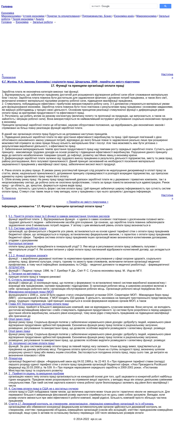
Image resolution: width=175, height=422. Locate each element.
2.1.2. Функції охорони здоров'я (28, 255)
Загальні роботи (43, 22)
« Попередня (9, 76)
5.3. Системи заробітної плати (27, 228)
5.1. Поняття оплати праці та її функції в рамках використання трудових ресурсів (59, 216)
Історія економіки (33, 16)
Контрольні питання (21, 243)
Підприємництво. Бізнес (97, 16)
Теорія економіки (22, 19)
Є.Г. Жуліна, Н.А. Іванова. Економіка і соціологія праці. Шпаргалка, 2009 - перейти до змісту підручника (71, 81)
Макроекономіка (146, 16)
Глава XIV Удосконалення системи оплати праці (39, 304)
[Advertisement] (87, 47)
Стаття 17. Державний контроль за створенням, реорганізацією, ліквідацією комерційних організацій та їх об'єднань (81, 403)
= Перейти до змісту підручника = (87, 201)
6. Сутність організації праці (26, 279)
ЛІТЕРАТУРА (17, 267)
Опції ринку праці (19, 319)
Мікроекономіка (11, 16)
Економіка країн (124, 16)
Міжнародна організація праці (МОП (31, 291)
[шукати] (123, 6)
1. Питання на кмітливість (25, 273)
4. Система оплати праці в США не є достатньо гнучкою (43, 388)
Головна (6, 22)
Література (15, 358)
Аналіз (40, 19)
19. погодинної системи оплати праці (32, 343)
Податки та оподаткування (63, 16)
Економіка (7, 13)
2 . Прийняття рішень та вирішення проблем (36, 373)
